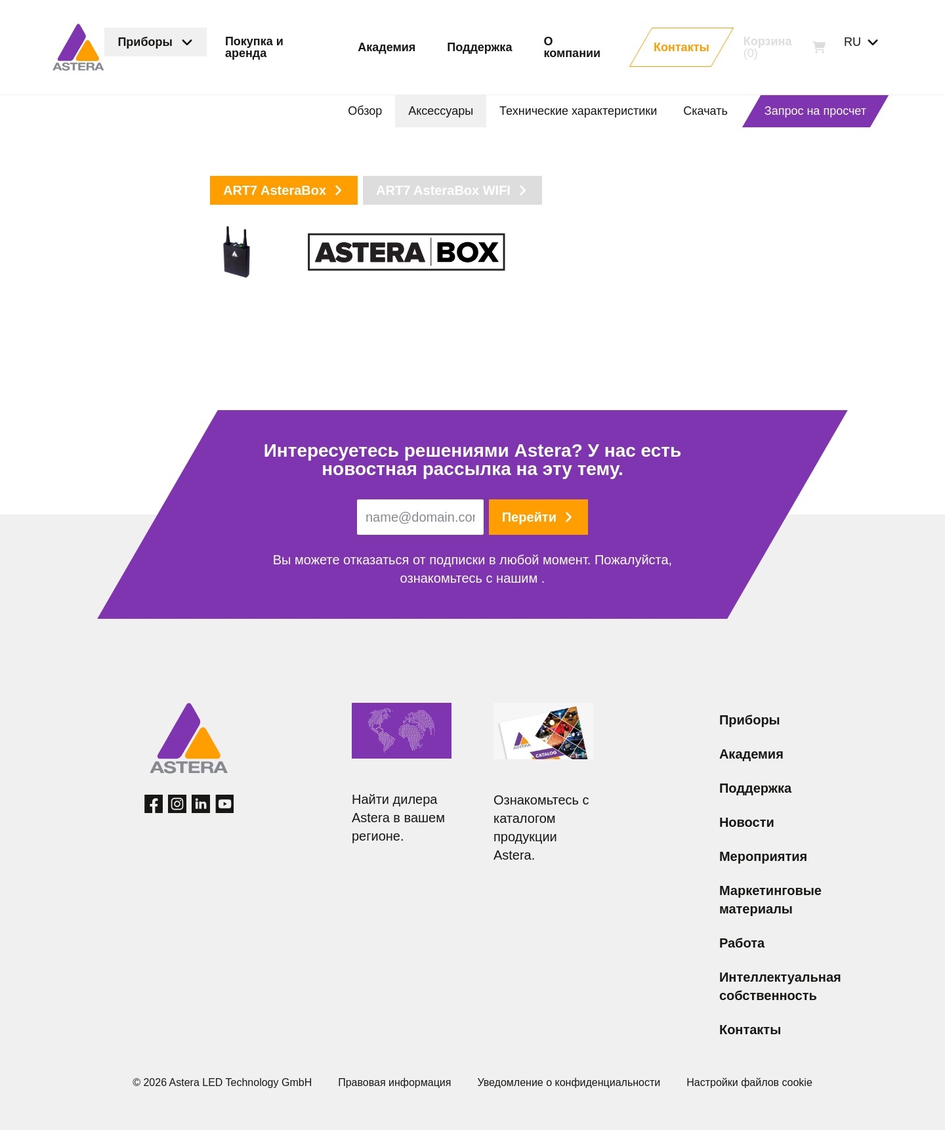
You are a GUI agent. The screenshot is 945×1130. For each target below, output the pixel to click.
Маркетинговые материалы (770, 899)
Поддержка (755, 788)
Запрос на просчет (815, 110)
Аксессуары (440, 110)
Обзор (365, 110)
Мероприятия (763, 856)
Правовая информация (394, 1082)
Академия (751, 754)
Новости (746, 822)
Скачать (705, 110)
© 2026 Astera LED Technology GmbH (222, 1082)
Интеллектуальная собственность (780, 986)
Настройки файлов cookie (749, 1082)
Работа (742, 943)
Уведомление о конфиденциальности (568, 1082)
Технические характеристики (578, 110)
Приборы (749, 720)
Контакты (750, 1029)
